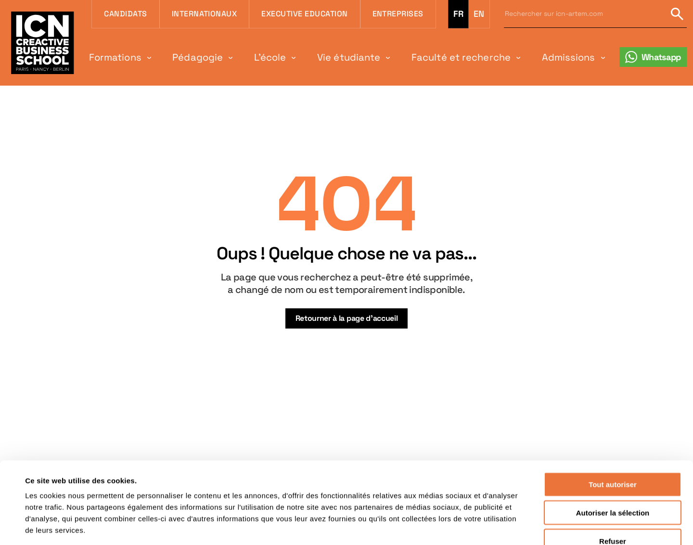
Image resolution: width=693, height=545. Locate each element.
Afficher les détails (429, 526)
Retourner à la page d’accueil (346, 318)
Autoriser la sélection (613, 455)
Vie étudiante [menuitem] (348, 57)
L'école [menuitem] (270, 57)
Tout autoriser (613, 427)
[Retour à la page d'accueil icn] (42, 43)
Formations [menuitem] (115, 57)
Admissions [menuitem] (568, 57)
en (479, 14)
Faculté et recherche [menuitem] (461, 57)
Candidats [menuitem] (125, 14)
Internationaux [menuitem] (204, 14)
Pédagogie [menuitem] (197, 57)
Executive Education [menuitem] (304, 14)
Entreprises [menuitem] (398, 14)
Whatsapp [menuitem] (661, 57)
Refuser (612, 484)
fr (458, 14)
